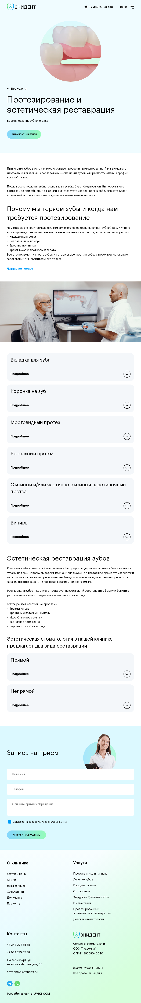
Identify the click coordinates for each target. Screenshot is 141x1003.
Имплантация (82, 903)
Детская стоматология (88, 919)
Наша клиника (16, 885)
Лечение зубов (83, 879)
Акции (11, 879)
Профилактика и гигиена (90, 873)
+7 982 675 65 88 (18, 952)
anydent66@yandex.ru (22, 972)
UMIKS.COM (42, 993)
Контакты (17, 934)
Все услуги (19, 88)
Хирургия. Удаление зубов (91, 897)
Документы (14, 897)
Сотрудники (15, 891)
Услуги (80, 862)
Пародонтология (84, 885)
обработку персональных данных (44, 822)
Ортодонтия (82, 891)
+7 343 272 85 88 (18, 944)
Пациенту (13, 903)
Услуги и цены (16, 873)
